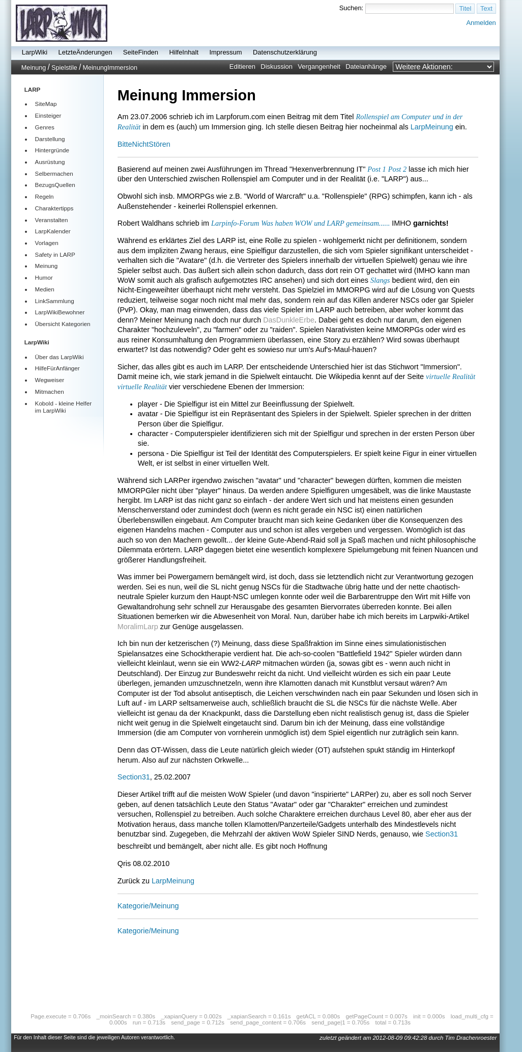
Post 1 (376, 169)
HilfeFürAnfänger (57, 368)
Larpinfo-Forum (235, 223)
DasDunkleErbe (288, 320)
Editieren (242, 66)
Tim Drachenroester (471, 1038)
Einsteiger (48, 115)
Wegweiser (49, 379)
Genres (44, 127)
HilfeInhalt (183, 52)
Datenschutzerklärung (285, 52)
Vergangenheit (319, 66)
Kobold (44, 403)
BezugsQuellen (55, 184)
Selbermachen (54, 173)
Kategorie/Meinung (148, 906)
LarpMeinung (432, 127)
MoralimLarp (138, 627)
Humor (44, 277)
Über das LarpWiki (59, 357)
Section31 (134, 777)
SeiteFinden (140, 52)
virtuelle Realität (450, 376)
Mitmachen (49, 391)
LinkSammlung (54, 301)
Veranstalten (51, 220)
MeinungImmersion (109, 67)
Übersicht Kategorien (63, 323)
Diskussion (276, 66)
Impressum (225, 52)
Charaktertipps (54, 208)
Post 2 (397, 169)
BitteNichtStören (144, 144)
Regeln (44, 196)
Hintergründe (52, 150)
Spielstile (64, 67)
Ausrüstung (50, 161)
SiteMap (46, 103)
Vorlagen (47, 242)
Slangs (380, 280)
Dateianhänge (366, 66)
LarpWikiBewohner (60, 312)
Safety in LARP (55, 254)
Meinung (33, 67)
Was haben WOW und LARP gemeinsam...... (325, 223)
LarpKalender (53, 231)
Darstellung (50, 139)
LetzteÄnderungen (85, 52)
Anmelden (481, 22)
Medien (44, 289)
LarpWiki (34, 52)
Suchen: (351, 8)
